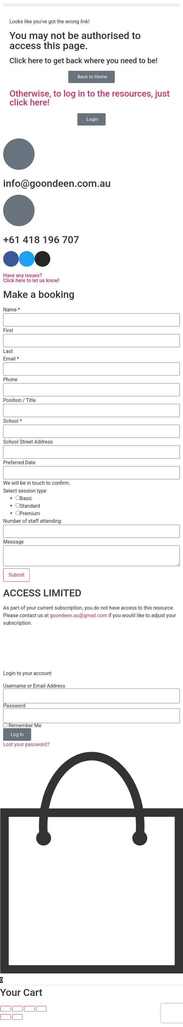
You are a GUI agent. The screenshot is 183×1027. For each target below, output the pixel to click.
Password (14, 713)
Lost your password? (26, 752)
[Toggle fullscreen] (17, 1016)
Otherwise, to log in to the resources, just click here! (89, 98)
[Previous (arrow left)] (5, 1024)
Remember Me (22, 732)
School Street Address (28, 441)
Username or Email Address (34, 693)
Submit (16, 575)
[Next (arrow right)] (17, 1024)
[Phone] (91, 389)
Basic (26, 498)
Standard (30, 506)
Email (11, 358)
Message (13, 541)
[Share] (29, 1016)
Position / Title (19, 400)
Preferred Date (19, 462)
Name (11, 309)
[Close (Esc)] (41, 1016)
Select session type (24, 491)
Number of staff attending (32, 521)
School (12, 421)
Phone (10, 379)
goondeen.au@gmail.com (78, 615)
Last (8, 351)
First (8, 330)
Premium (30, 513)
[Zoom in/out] (5, 1016)
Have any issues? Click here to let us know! (31, 277)
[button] (91, 5)
